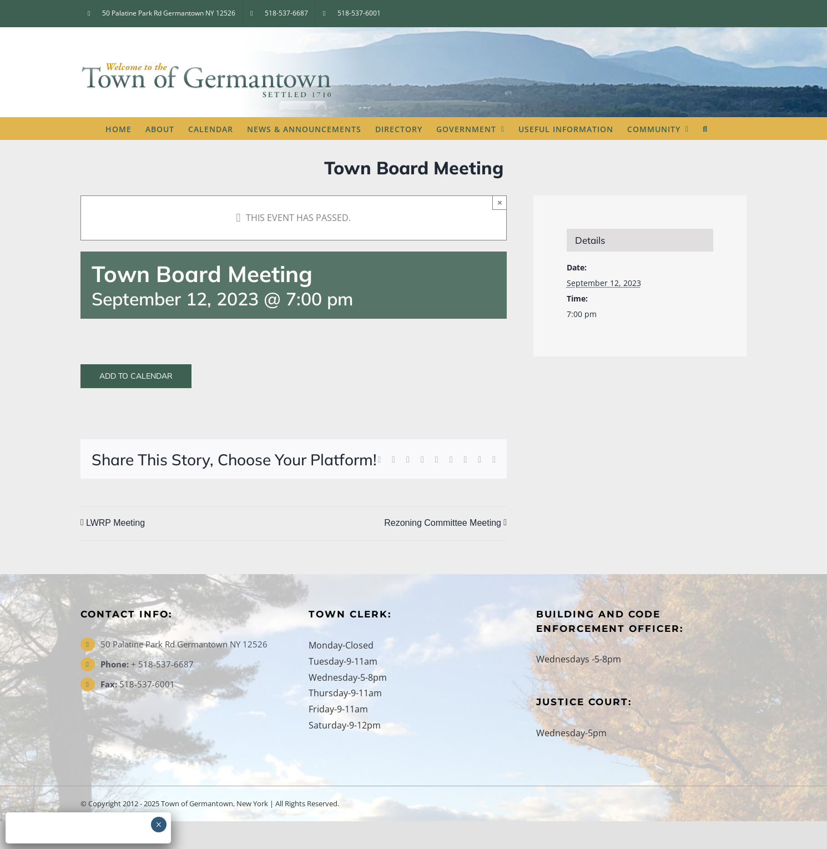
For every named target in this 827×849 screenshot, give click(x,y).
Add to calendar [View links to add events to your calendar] (136, 376)
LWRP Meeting (115, 523)
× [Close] (499, 202)
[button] (705, 128)
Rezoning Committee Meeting (442, 523)
